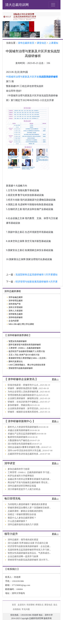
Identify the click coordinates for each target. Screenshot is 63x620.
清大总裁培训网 (17, 5)
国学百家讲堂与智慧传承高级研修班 (25, 344)
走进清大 (22, 605)
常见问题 (26, 609)
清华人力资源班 (16, 310)
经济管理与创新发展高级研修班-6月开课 (36, 281)
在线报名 (17, 609)
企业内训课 (14, 321)
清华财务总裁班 (16, 314)
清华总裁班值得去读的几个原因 (23, 524)
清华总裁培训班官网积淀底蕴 (22, 486)
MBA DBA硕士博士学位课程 (21, 324)
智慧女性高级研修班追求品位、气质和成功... (29, 553)
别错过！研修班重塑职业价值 (22, 514)
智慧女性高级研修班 (18, 341)
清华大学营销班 (16, 307)
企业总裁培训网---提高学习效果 (23, 556)
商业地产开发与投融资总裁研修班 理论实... (28, 482)
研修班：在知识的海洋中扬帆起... (24, 402)
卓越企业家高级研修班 (19, 430)
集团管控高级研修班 (17, 437)
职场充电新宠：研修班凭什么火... (24, 385)
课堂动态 (41, 43)
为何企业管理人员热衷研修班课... (24, 392)
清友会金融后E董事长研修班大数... (24, 447)
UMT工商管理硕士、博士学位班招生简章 (27, 365)
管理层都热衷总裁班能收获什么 (23, 395)
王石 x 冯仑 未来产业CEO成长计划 (24, 355)
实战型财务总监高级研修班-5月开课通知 (36, 274)
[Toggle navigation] (53, 4)
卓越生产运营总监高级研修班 (22, 434)
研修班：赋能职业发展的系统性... (24, 412)
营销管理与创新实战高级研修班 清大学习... (28, 560)
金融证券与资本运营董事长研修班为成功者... (29, 479)
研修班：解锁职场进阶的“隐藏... (23, 388)
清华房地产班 (15, 304)
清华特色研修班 (16, 317)
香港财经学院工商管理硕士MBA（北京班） (28, 358)
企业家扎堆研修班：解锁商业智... (24, 398)
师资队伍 (39, 605)
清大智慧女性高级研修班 (20, 444)
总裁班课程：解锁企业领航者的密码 (25, 511)
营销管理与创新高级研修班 (21, 368)
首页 (14, 605)
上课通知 (53, 43)
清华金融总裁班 (16, 297)
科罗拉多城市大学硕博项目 (21, 476)
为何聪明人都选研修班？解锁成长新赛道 (27, 504)
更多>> (55, 379)
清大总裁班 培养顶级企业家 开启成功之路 (28, 543)
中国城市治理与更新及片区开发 (22, 76)
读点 (55, 605)
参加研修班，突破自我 (19, 405)
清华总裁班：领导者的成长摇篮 (23, 539)
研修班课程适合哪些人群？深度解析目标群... (29, 508)
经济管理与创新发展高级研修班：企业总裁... (29, 546)
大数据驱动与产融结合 (19, 440)
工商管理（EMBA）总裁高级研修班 (25, 348)
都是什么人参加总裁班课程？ (22, 518)
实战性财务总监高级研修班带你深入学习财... (29, 550)
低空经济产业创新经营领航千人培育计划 (27, 351)
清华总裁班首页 (26, 43)
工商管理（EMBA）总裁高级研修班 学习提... (29, 472)
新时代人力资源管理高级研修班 (23, 427)
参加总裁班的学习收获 (19, 469)
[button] (7, 24)
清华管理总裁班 (16, 300)
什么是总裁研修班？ (17, 521)
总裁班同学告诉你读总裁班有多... (24, 454)
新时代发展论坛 (16, 361)
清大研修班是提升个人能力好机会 (24, 489)
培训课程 (31, 605)
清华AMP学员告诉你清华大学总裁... (25, 450)
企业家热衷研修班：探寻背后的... (24, 408)
